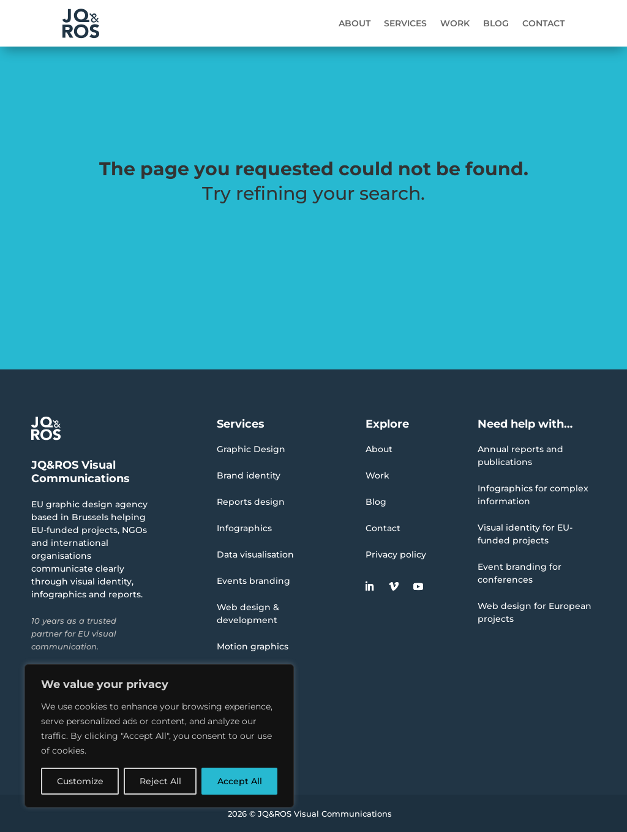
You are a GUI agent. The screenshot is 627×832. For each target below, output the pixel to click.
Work (455, 23)
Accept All (239, 781)
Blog (496, 23)
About (354, 23)
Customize (80, 781)
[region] (159, 735)
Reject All (160, 781)
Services (405, 23)
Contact (543, 23)
